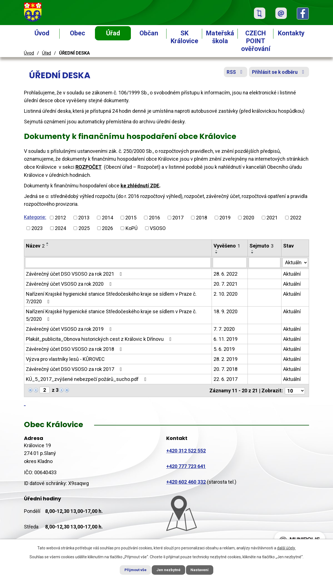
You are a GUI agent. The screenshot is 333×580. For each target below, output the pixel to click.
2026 (107, 228)
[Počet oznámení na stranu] (295, 390)
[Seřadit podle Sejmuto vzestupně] (253, 250)
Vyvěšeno (227, 246)
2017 (177, 218)
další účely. (286, 547)
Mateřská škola (220, 37)
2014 (107, 218)
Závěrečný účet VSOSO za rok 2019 (70, 329)
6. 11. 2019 (225, 339)
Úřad (113, 33)
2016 (154, 218)
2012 (60, 218)
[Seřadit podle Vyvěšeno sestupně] (217, 253)
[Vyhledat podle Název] (118, 262)
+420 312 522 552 (186, 450)
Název (35, 246)
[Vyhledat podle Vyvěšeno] (230, 262)
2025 (84, 228)
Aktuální (292, 274)
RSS (232, 73)
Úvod (42, 33)
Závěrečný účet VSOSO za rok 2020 (70, 284)
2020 (248, 218)
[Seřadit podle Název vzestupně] (48, 243)
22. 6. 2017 (225, 379)
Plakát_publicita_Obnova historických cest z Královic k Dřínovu (100, 339)
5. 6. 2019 (224, 349)
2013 (83, 218)
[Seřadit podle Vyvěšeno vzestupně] (217, 250)
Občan (148, 33)
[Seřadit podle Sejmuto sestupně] (253, 253)
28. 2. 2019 (225, 359)
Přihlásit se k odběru (278, 73)
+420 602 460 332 (186, 481)
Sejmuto (262, 246)
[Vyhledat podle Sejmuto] (265, 262)
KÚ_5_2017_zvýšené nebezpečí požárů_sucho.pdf (87, 379)
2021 (272, 218)
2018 (201, 218)
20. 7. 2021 (225, 284)
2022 (295, 218)
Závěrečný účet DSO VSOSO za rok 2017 (75, 369)
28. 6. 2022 (225, 274)
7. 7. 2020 (224, 329)
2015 (130, 218)
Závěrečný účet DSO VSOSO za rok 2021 (75, 274)
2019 (225, 218)
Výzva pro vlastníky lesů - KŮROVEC (65, 359)
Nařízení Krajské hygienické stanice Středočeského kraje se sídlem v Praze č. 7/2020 (111, 297)
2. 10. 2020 (225, 294)
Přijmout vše (132, 569)
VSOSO (158, 228)
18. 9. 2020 (225, 311)
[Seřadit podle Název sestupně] (48, 245)
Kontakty (291, 33)
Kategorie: (35, 217)
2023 (37, 228)
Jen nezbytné (169, 569)
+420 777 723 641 (186, 466)
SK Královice (184, 37)
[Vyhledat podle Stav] (295, 262)
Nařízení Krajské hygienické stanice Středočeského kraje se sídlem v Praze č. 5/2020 (111, 315)
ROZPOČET (88, 167)
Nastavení (203, 569)
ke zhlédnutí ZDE (140, 186)
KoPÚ (132, 228)
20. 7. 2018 (225, 369)
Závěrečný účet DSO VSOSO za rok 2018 (75, 349)
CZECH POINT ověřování (255, 41)
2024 (60, 228)
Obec (77, 33)
